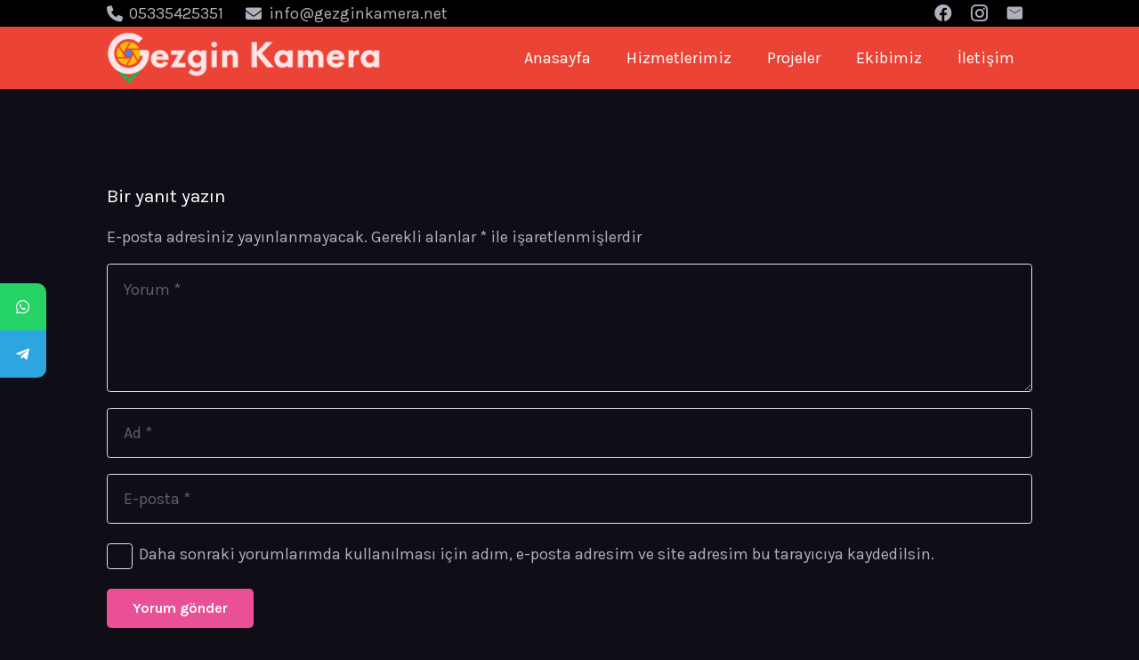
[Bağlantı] (244, 58)
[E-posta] (569, 499)
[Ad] (569, 433)
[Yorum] (569, 328)
